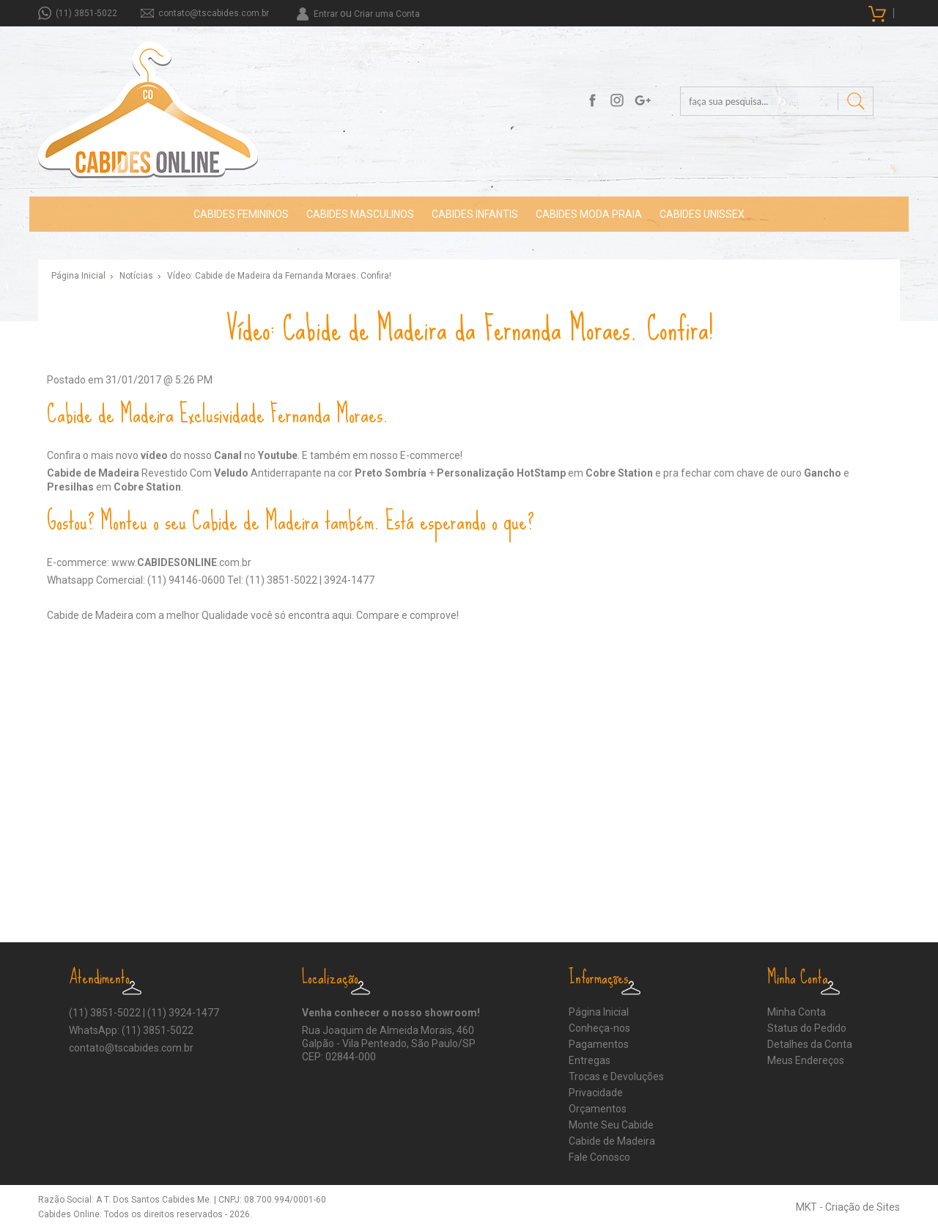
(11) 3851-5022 (86, 13)
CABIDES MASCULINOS (360, 214)
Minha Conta (796, 1012)
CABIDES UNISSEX (702, 214)
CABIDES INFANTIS (475, 214)
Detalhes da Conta (809, 1044)
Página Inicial (78, 276)
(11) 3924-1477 (183, 1013)
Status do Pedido (806, 1028)
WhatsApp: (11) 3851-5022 (131, 1030)
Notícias (136, 276)
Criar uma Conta (387, 14)
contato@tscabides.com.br (213, 13)
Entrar (326, 14)
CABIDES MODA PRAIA (589, 214)
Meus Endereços (805, 1060)
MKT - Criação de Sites (848, 1207)
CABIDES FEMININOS (241, 214)
